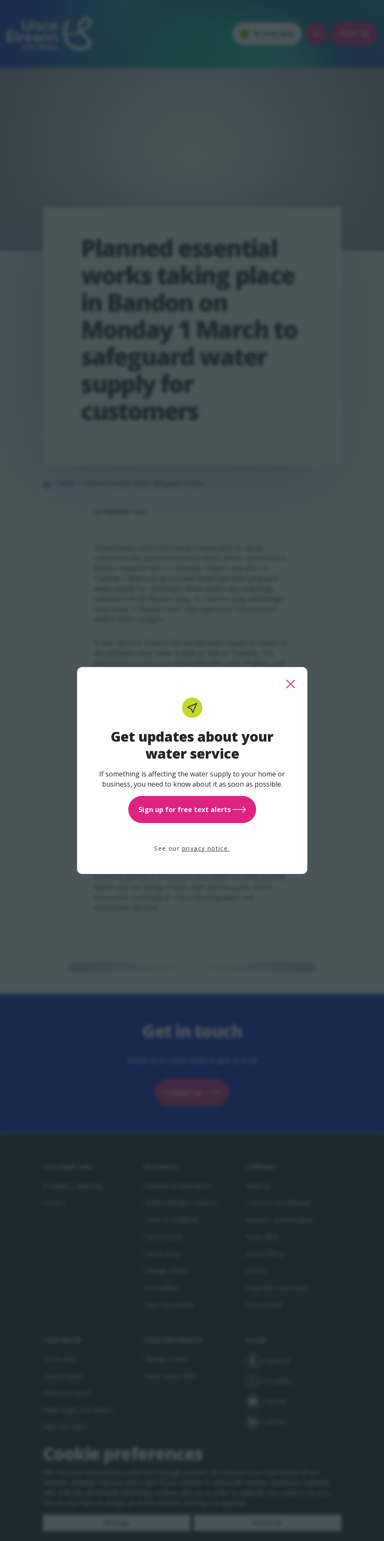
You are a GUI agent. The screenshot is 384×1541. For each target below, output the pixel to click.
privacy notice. (206, 848)
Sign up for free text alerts (192, 809)
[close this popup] (290, 684)
